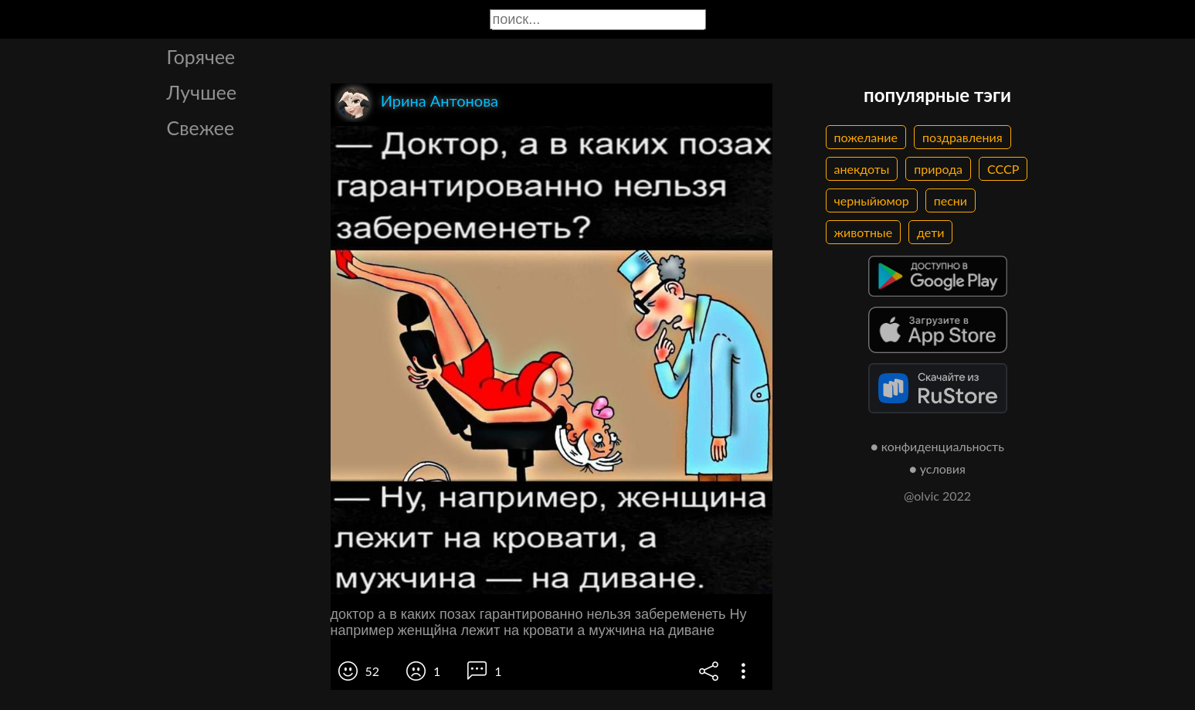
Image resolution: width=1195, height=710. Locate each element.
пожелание (866, 137)
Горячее (201, 56)
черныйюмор (871, 200)
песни (950, 200)
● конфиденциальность (937, 446)
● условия (937, 468)
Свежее (201, 127)
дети (930, 232)
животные (863, 232)
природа (938, 168)
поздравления (962, 137)
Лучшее (202, 92)
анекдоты (862, 168)
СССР (1003, 168)
